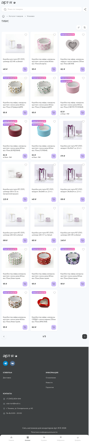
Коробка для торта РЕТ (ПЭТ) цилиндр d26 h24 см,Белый (14, 234)
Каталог (27, 438)
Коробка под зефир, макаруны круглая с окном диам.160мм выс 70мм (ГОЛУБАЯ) (43, 148)
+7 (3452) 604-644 (12, 399)
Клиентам (7, 373)
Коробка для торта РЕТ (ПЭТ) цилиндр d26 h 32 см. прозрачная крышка (14, 192)
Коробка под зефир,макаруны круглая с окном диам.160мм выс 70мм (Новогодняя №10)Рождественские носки (14, 276)
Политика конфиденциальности (44, 432)
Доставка (7, 378)
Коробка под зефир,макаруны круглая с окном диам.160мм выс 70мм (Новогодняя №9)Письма (43, 276)
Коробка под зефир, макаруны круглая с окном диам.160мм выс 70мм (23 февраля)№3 (43, 105)
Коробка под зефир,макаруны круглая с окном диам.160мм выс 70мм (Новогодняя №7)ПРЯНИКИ (14, 320)
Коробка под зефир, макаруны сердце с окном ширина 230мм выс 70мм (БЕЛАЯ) (72, 62)
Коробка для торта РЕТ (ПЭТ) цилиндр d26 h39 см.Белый (71, 234)
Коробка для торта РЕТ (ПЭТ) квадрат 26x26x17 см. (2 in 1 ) (71, 147)
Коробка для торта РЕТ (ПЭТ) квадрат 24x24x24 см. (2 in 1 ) (71, 190)
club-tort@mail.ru (11, 404)
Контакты (7, 394)
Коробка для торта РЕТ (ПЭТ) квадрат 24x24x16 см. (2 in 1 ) (42, 190)
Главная (11, 438)
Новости (49, 382)
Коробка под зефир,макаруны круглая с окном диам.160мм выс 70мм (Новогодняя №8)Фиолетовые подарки (72, 276)
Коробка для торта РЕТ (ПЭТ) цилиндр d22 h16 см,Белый (14, 60)
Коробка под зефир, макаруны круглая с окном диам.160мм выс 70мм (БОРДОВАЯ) (14, 148)
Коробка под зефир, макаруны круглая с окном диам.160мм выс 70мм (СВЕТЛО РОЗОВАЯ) (72, 105)
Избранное (60, 438)
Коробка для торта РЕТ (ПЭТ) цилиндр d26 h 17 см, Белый (42, 234)
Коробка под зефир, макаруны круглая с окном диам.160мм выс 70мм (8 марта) (43, 62)
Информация (52, 373)
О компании (51, 378)
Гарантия (50, 387)
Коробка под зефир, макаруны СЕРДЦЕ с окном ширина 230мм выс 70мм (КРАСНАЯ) (44, 320)
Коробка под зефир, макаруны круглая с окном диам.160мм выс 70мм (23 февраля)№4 (14, 105)
